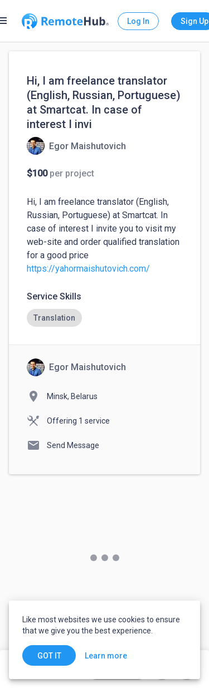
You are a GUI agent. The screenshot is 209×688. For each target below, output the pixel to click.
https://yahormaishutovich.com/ (88, 268)
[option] (54, 318)
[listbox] (104, 318)
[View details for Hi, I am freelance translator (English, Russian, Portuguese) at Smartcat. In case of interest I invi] (76, 146)
